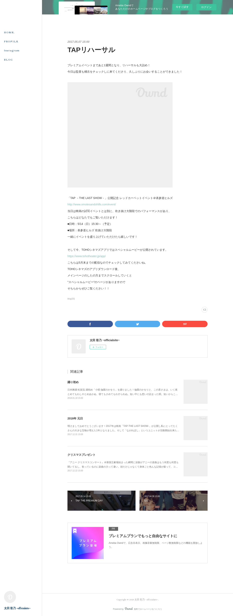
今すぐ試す (182, 6)
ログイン (206, 7)
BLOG (8, 59)
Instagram (12, 50)
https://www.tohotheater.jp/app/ (86, 256)
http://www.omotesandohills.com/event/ (91, 204)
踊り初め (73, 382)
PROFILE (11, 41)
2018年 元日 (75, 418)
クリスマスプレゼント (81, 454)
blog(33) (71, 299)
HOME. (9, 32)
